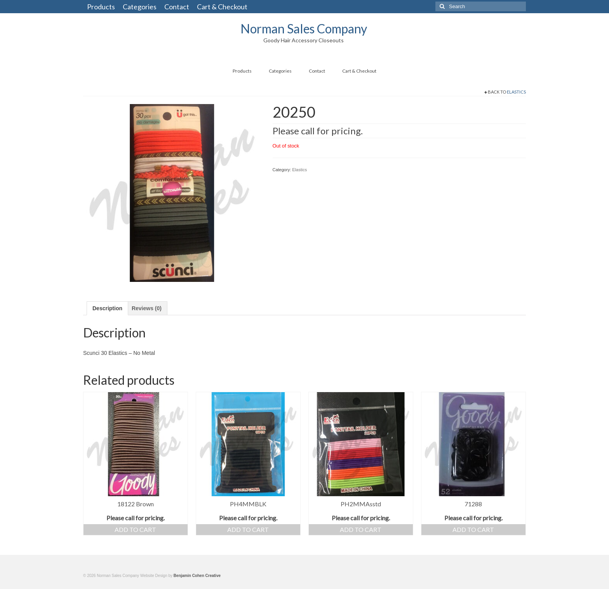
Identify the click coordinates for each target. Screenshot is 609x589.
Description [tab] (107, 308)
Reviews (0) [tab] (147, 308)
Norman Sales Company (303, 28)
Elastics (516, 91)
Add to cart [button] (135, 529)
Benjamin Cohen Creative (197, 575)
